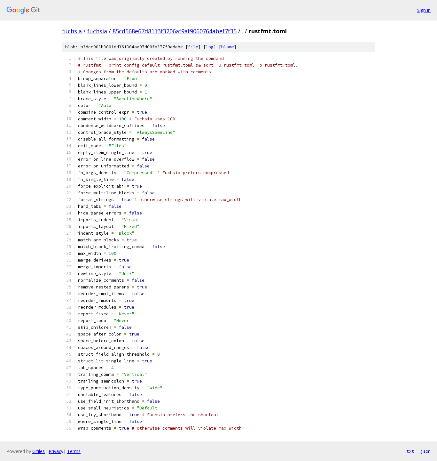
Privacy (56, 451)
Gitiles (38, 451)
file (193, 47)
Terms (74, 451)
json (425, 451)
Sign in (424, 10)
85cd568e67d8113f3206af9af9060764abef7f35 (175, 31)
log (210, 47)
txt (410, 451)
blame (227, 47)
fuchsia (72, 31)
